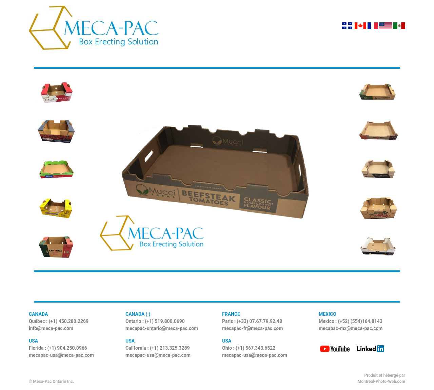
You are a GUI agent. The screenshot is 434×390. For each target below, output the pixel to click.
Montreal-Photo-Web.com (381, 381)
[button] (112, 169)
